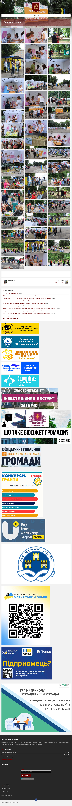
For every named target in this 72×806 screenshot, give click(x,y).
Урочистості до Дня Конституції (56, 282)
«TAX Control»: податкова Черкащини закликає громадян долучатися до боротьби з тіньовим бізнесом (26, 313)
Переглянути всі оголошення (10, 318)
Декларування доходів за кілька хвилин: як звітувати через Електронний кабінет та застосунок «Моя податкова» (29, 308)
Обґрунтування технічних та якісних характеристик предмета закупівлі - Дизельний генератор (25, 311)
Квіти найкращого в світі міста (15, 282)
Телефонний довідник (7, 759)
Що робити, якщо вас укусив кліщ (11, 293)
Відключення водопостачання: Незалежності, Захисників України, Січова (19, 301)
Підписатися (25, 775)
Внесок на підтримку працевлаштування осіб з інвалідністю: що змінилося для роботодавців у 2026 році (27, 306)
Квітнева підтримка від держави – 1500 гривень (14, 316)
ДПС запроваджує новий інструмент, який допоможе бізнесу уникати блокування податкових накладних (27, 295)
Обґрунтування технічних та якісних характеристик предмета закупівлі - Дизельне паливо (24, 303)
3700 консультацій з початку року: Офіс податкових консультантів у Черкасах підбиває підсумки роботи (27, 298)
